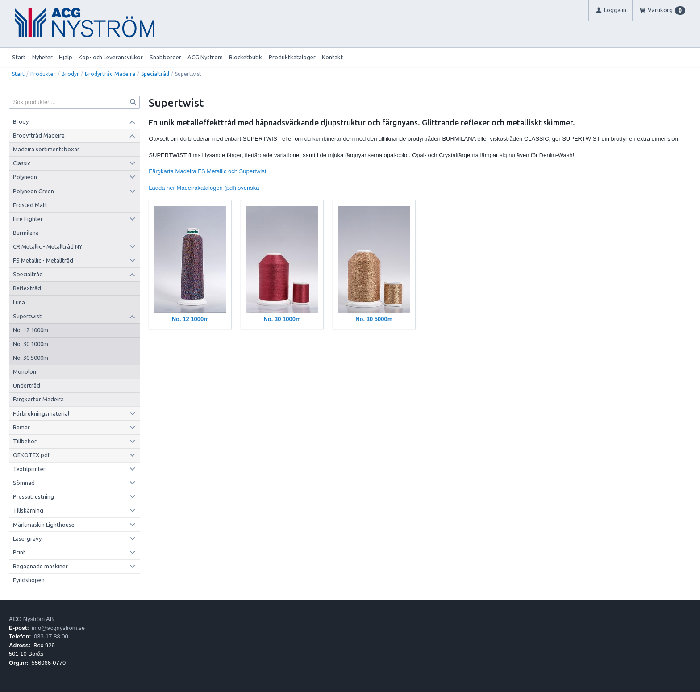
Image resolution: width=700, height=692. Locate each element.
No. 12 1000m (30, 330)
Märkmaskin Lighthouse (44, 524)
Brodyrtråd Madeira (110, 74)
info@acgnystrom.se (58, 628)
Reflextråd (27, 288)
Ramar (21, 427)
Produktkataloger (292, 57)
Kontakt (332, 57)
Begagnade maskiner (40, 566)
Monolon (24, 371)
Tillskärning (28, 510)
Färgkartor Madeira (38, 399)
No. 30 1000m (30, 344)
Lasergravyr (28, 538)
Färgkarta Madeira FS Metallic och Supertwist (207, 171)
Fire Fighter (28, 219)
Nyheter (42, 57)
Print (19, 552)
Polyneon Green (33, 191)
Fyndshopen (29, 580)
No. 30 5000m (30, 357)
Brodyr (70, 74)
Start (18, 57)
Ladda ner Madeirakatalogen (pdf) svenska (204, 187)
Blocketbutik (245, 57)
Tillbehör (25, 441)
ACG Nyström (205, 57)
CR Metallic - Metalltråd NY (47, 246)
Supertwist (27, 316)
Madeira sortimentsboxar (46, 149)
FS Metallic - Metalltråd (43, 260)
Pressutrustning (33, 496)
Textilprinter (29, 469)
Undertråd (26, 385)
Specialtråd (155, 74)
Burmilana (26, 232)
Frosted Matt (30, 205)
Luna (19, 302)
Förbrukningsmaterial (41, 413)
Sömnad (24, 482)
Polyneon (25, 177)
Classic (21, 163)
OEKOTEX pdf (31, 455)
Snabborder (165, 57)
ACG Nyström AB (31, 619)
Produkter (43, 74)
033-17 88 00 (51, 636)
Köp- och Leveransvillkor (111, 57)
